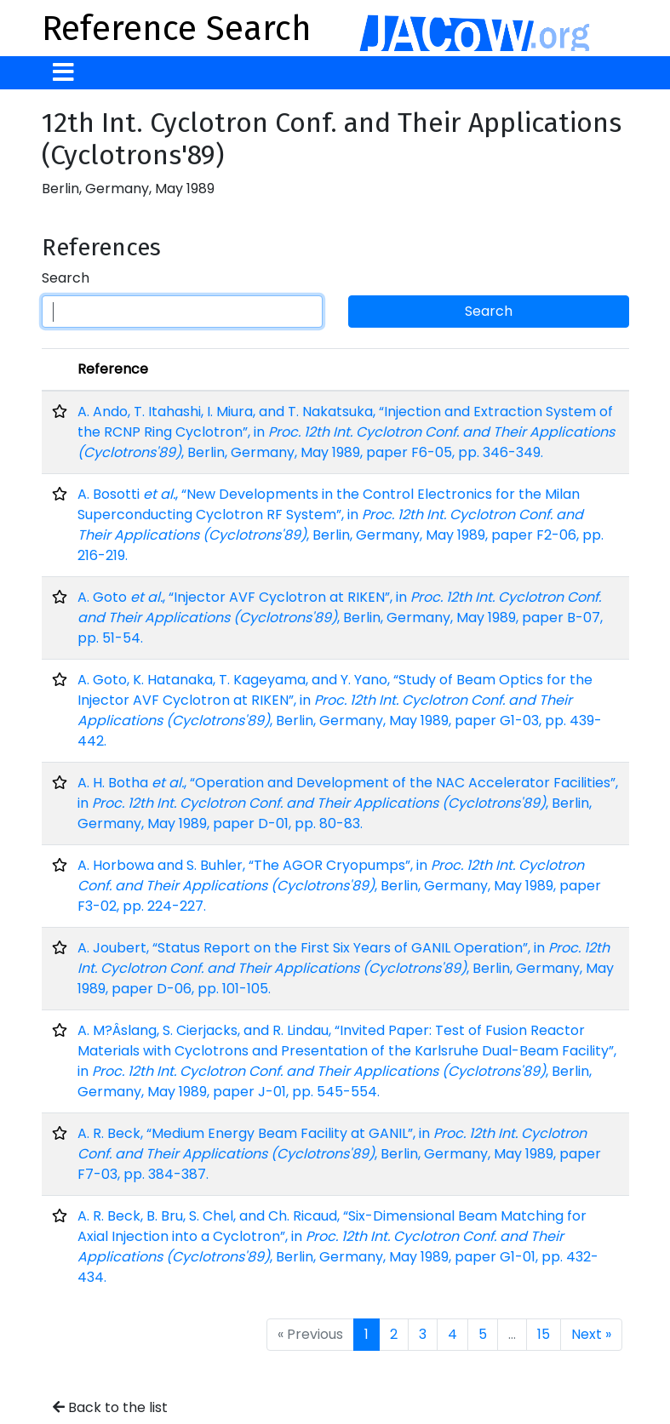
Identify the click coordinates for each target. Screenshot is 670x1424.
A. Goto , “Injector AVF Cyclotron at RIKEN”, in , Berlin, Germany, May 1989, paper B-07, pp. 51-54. (340, 617)
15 (543, 1334)
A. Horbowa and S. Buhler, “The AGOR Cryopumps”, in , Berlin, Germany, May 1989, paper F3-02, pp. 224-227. (339, 885)
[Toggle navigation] (63, 72)
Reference (112, 369)
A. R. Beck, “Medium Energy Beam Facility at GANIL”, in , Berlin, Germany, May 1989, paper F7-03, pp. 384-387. (339, 1154)
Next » (591, 1334)
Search (65, 278)
